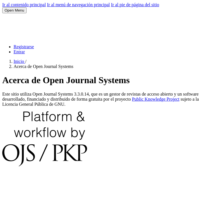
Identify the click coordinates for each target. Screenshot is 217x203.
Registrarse (24, 46)
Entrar (19, 51)
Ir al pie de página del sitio (135, 4)
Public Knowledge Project (155, 99)
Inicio (19, 61)
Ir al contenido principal (24, 4)
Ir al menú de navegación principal (78, 4)
